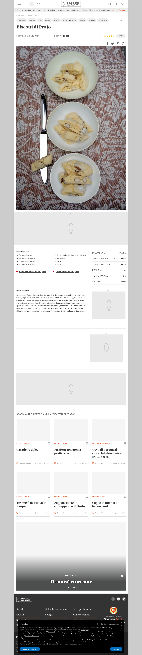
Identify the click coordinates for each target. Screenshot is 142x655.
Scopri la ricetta (43, 463)
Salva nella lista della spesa (32, 271)
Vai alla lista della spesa (67, 271)
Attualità (42, 10)
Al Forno (56, 20)
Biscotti (37, 15)
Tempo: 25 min (71, 587)
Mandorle (32, 20)
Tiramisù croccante (71, 582)
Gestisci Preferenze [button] (29, 649)
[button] (123, 19)
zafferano (61, 258)
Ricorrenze (92, 20)
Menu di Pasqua (118, 10)
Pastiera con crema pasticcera (67, 451)
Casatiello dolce (27, 450)
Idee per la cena (73, 10)
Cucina (28, 10)
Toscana (82, 20)
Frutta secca (21, 20)
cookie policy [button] (85, 630)
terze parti (51, 632)
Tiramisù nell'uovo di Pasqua (31, 504)
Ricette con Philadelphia (99, 10)
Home (18, 15)
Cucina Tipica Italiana (69, 20)
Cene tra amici (103, 20)
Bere (35, 10)
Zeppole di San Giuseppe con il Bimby (70, 504)
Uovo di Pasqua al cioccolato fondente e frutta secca (107, 453)
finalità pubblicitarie (31, 636)
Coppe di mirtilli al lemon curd (105, 504)
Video (84, 10)
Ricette (20, 10)
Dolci (31, 15)
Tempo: (25, 463)
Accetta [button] (116, 649)
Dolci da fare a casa (56, 10)
